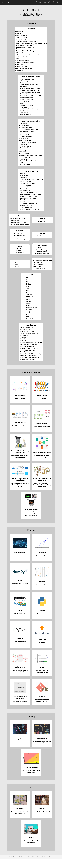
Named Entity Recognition (27, 200)
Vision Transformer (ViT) (18, 218)
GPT (27, 279)
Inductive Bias (24, 107)
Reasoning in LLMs (25, 190)
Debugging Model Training (27, 331)
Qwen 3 (28, 313)
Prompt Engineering (21, 35)
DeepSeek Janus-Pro (31, 307)
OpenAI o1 (28, 302)
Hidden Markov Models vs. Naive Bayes (31, 354)
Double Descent (24, 153)
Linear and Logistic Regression (28, 79)
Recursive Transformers (26, 99)
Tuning (16, 264)
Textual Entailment (25, 202)
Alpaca (27, 290)
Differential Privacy (41, 252)
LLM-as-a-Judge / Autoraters (24, 57)
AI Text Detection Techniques (28, 198)
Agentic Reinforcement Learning (25, 62)
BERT (27, 277)
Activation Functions (25, 101)
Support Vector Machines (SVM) (29, 84)
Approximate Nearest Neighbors (29, 348)
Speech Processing (43, 221)
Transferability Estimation (27, 350)
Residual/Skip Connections (18, 222)
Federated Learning (41, 250)
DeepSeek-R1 (29, 303)
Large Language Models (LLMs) (25, 45)
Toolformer (29, 294)
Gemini (28, 292)
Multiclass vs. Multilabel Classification (31, 342)
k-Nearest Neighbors (25, 81)
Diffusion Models (21, 53)
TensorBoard (24, 352)
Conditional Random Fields (27, 359)
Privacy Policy (36, 857)
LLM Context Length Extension (28, 204)
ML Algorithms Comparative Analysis (30, 90)
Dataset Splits (24, 150)
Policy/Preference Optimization (25, 68)
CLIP (27, 281)
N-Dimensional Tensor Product (28, 344)
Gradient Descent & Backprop (28, 142)
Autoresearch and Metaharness (28, 196)
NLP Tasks (23, 174)
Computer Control (25, 189)
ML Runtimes (24, 335)
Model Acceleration (25, 114)
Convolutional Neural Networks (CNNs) (30, 109)
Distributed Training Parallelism (28, 161)
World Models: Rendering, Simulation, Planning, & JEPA (31, 43)
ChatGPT (28, 285)
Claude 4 (28, 315)
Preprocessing (24, 176)
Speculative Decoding (26, 181)
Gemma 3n (29, 309)
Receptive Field (15, 220)
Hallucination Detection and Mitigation (30, 194)
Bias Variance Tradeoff (26, 140)
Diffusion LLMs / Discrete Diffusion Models (28, 55)
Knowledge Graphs (25, 165)
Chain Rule (23, 337)
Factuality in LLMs (25, 187)
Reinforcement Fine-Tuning (27, 183)
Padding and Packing (26, 137)
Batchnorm (23, 151)
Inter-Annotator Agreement (27, 131)
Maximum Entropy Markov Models (29, 357)
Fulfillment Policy (47, 857)
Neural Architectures (25, 94)
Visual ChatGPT (30, 296)
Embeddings (19, 49)
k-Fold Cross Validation (26, 163)
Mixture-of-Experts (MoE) (23, 39)
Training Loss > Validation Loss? (29, 333)
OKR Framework (38, 263)
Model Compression (41, 248)
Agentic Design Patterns (23, 66)
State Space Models (25, 111)
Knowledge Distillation (26, 146)
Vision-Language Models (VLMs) (25, 47)
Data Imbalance (24, 125)
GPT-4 (27, 287)
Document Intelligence (26, 205)
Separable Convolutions (26, 105)
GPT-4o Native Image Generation (20, 224)
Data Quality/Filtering (26, 127)
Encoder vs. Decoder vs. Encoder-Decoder (31, 179)
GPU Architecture (25, 329)
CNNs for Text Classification (28, 355)
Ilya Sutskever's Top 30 (26, 328)
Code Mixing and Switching (27, 207)
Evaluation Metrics (18, 233)
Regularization (24, 138)
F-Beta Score (17, 237)
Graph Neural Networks (26, 98)
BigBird (28, 300)
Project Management (40, 268)
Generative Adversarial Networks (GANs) (31, 96)
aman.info (27, 857)
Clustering (22, 83)
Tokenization (23, 177)
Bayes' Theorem (24, 339)
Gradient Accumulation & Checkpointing (31, 155)
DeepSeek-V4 (29, 318)
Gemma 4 (28, 311)
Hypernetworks (24, 159)
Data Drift (18, 249)
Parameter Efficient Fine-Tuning (25, 51)
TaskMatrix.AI (29, 298)
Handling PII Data (25, 157)
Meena (27, 283)
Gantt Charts (37, 266)
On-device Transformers (42, 253)
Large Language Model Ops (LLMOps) (30, 209)
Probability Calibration (26, 341)
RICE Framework (38, 264)
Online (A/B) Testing (19, 239)
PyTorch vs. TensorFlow (27, 346)
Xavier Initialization (25, 135)
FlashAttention (24, 112)
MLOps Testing (20, 252)
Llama (27, 288)
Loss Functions (24, 144)
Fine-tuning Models (25, 148)
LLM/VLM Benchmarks (19, 235)
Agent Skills (19, 64)
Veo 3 (27, 316)
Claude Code (19, 70)
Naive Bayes (23, 86)
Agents (18, 59)
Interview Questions (42, 236)
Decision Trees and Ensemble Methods (30, 88)
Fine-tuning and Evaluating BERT (29, 192)
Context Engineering (21, 37)
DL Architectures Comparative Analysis (30, 92)
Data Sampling (24, 123)
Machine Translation (25, 185)
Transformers (20, 31)
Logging (17, 266)
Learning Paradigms (25, 133)
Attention (18, 33)
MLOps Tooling (20, 251)
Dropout (22, 103)
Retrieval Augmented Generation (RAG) (27, 41)
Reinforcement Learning (23, 60)
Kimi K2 (28, 305)
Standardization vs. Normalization (29, 129)
